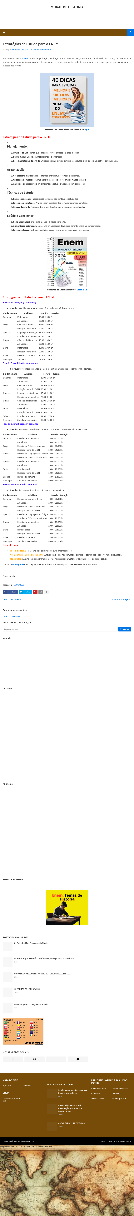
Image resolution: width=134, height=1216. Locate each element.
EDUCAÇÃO (19, 585)
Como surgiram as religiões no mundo (31, 1004)
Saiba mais (82, 289)
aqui (87, 129)
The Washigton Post (119, 1099)
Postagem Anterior (13, 599)
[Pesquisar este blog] (60, 629)
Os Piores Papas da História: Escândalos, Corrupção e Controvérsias (44, 958)
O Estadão (115, 1094)
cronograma (18, 564)
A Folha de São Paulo (98, 1088)
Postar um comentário (40, 49)
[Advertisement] (67, 20)
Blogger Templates (19, 1141)
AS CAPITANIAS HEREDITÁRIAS (27, 989)
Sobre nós (27, 1086)
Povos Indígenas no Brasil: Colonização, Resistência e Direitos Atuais (70, 1108)
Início (103, 1141)
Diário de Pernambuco (120, 1088)
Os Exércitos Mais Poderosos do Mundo (31, 943)
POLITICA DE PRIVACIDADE (120, 1141)
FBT (32, 1141)
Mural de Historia (20, 49)
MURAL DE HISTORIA (67, 7)
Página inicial (7, 1086)
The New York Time (98, 1099)
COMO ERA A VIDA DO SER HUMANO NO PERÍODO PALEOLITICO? (42, 973)
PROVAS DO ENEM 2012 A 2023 (11, 1099)
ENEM (25, 58)
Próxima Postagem (121, 599)
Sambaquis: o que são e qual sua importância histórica (72, 1091)
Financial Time (96, 1094)
